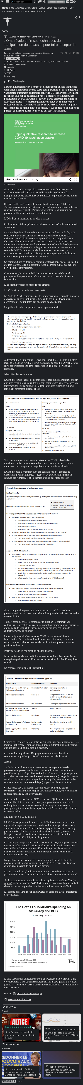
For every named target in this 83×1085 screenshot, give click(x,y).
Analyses (19, 8)
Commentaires (28, 11)
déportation (48, 53)
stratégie (10, 53)
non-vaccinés (28, 61)
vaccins (38, 53)
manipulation (31, 56)
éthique (7, 56)
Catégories (51, 8)
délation (18, 53)
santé (5, 31)
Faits (11, 8)
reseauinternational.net (30, 37)
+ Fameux (7, 11)
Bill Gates (11, 70)
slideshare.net (9, 185)
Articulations (31, 8)
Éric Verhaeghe (13, 58)
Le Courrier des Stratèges (29, 993)
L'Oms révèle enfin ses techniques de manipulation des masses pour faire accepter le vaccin (40, 45)
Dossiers (62, 8)
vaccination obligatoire (45, 61)
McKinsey (11, 76)
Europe (10, 61)
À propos (41, 11)
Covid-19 (18, 61)
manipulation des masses (15, 64)
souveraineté (28, 53)
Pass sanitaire (62, 61)
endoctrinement (18, 56)
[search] (21, 1)
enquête (10, 67)
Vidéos (16, 11)
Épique (42, 8)
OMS (9, 73)
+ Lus (71, 8)
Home (5, 8)
